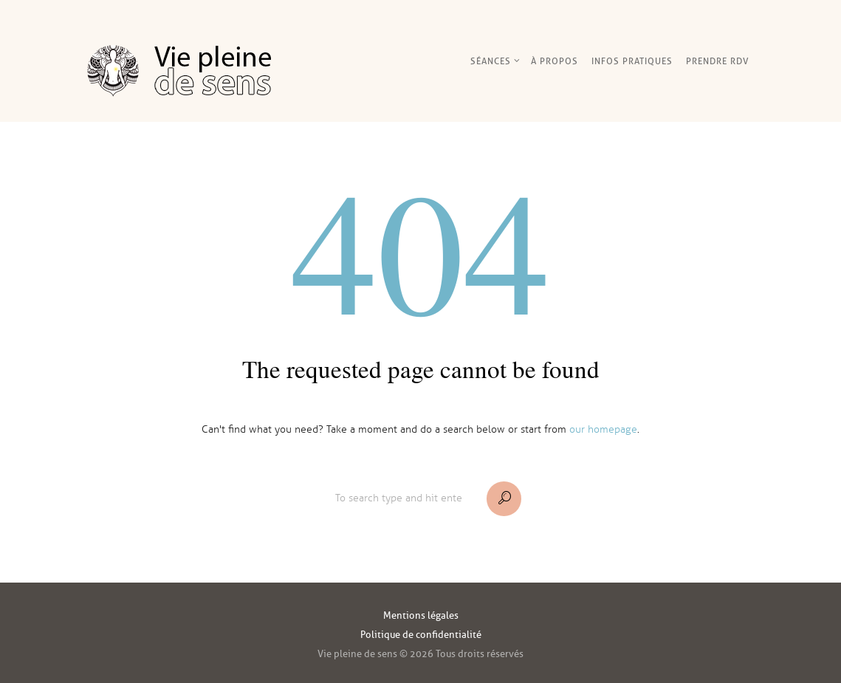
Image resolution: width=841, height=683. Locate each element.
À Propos (554, 60)
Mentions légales (421, 615)
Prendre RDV (717, 60)
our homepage (603, 429)
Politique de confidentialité (420, 634)
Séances (490, 60)
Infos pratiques (632, 60)
